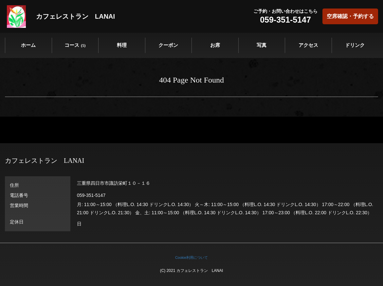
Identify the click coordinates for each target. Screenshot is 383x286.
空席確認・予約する (350, 16)
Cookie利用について (191, 257)
